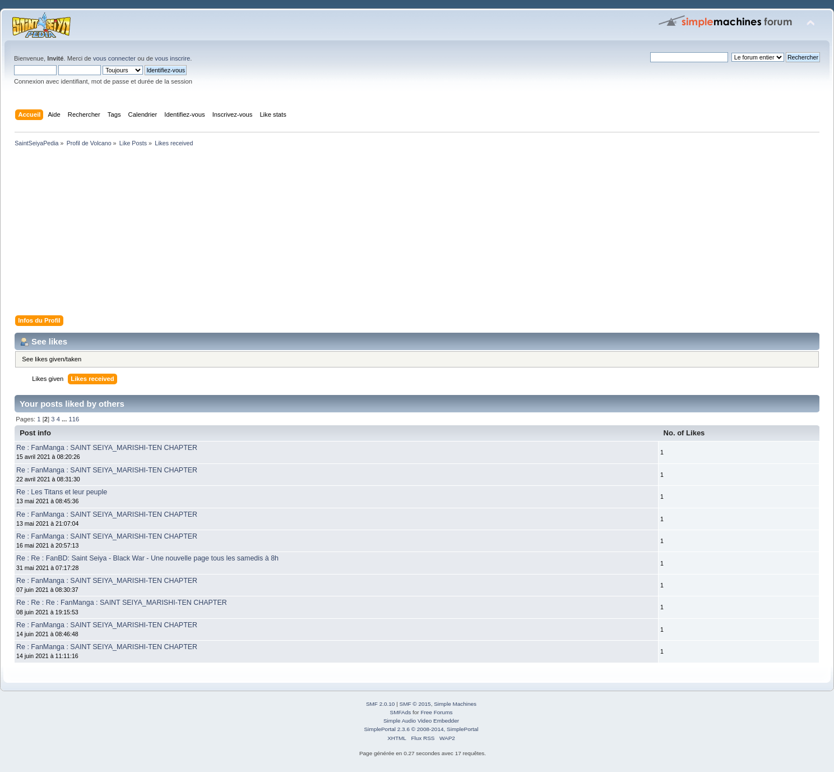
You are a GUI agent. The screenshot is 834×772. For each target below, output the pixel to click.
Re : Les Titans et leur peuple (61, 492)
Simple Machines (455, 704)
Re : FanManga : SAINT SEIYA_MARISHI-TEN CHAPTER (106, 448)
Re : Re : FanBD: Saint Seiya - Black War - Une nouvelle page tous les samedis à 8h (147, 558)
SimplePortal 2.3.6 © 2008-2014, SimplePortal (421, 729)
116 (73, 419)
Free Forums (436, 712)
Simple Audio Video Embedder (421, 721)
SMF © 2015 (415, 704)
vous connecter (114, 58)
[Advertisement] (347, 233)
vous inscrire (172, 58)
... (65, 419)
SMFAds (400, 712)
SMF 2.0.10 (380, 704)
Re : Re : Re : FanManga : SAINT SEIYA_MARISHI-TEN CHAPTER (121, 602)
